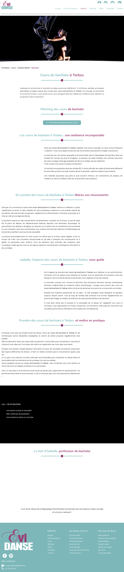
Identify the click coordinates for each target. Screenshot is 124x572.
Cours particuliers (104, 549)
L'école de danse (53, 534)
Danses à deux (103, 540)
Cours (83, 8)
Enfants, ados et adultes (107, 534)
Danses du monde (105, 543)
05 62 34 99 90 (10, 564)
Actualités (110, 8)
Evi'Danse (5, 64)
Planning (92, 8)
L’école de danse (70, 8)
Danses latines (24, 64)
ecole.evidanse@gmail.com (15, 561)
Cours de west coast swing (79, 546)
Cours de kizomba (75, 537)
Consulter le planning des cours (63, 118)
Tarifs (101, 8)
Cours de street (75, 549)
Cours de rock (74, 540)
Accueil (58, 8)
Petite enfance (103, 531)
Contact (120, 8)
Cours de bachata (76, 534)
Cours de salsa (74, 531)
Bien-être (101, 546)
